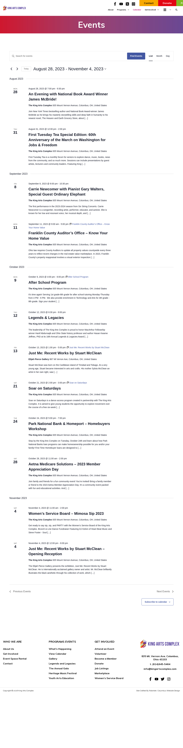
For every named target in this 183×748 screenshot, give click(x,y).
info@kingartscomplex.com (160, 668)
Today (26, 69)
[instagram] (169, 679)
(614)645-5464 (161, 664)
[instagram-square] (134, 4)
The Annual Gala (59, 668)
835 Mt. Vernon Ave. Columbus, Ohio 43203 (160, 658)
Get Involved (10, 653)
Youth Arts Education (61, 678)
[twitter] (163, 679)
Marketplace (102, 673)
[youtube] (122, 4)
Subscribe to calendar (156, 602)
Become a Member (106, 658)
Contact (8, 663)
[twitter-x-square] (128, 4)
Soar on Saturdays (44, 388)
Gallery (53, 658)
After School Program (47, 282)
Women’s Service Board (109, 678)
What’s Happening (60, 648)
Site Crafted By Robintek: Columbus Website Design (158, 691)
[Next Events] (17, 69)
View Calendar (57, 653)
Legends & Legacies (46, 318)
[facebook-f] (116, 4)
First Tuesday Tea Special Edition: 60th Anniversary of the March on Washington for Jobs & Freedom (67, 140)
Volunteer (101, 653)
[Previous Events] (11, 69)
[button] (176, 9)
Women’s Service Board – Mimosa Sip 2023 (66, 513)
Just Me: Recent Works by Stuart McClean (65, 353)
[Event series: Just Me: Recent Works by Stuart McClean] (88, 347)
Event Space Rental (15, 658)
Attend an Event (104, 648)
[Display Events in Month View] (159, 56)
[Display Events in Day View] (168, 56)
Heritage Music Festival (63, 673)
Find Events (136, 56)
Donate (99, 663)
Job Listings (102, 668)
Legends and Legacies (62, 663)
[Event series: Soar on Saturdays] (77, 382)
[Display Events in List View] (151, 56)
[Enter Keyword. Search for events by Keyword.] (68, 56)
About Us (8, 648)
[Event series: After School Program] (76, 277)
